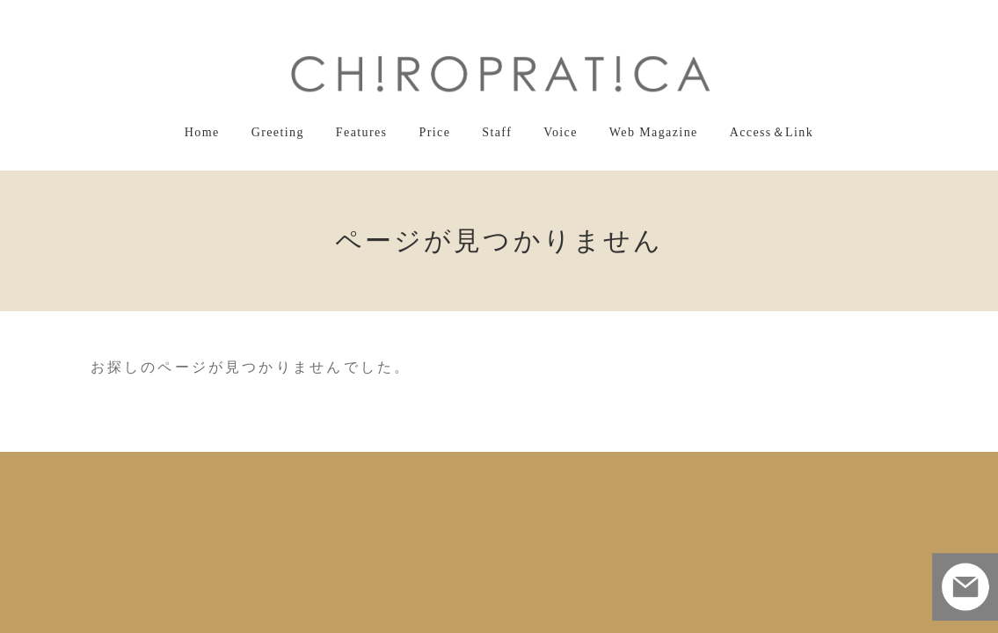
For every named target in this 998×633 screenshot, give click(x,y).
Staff (502, 468)
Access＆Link (736, 468)
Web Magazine (639, 468)
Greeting (311, 468)
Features (383, 468)
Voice (560, 468)
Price (447, 468)
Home (245, 468)
